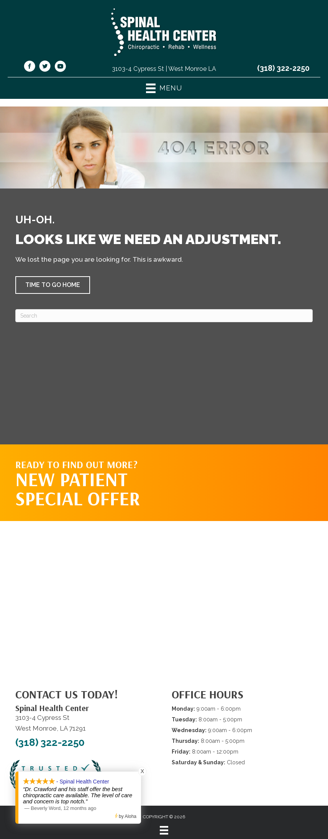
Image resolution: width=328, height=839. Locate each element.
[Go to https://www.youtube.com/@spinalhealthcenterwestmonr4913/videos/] (60, 67)
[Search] (164, 315)
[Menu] (164, 830)
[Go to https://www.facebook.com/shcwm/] (29, 67)
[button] (52, 285)
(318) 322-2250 (283, 68)
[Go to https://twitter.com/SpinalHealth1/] (45, 67)
